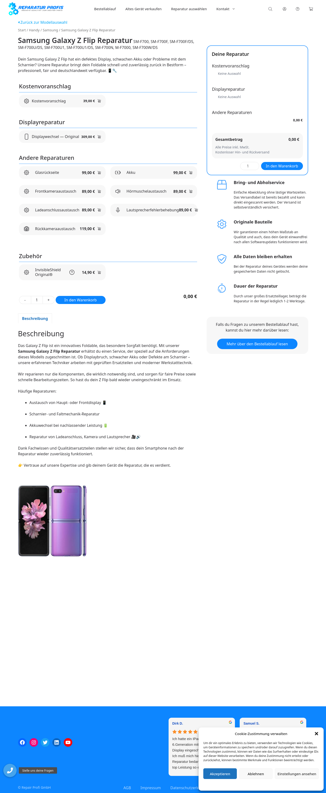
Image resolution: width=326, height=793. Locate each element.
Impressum (289, 785)
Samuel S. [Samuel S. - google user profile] (251, 723)
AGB (127, 787)
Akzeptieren (220, 773)
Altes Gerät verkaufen (143, 8)
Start (22, 30)
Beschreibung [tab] (35, 318)
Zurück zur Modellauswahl (43, 22)
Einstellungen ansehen (296, 773)
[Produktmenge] (37, 300)
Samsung (50, 30)
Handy (34, 30)
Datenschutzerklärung (264, 785)
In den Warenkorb (80, 300)
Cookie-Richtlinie (236, 785)
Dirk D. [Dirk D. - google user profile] (177, 723)
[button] (316, 733)
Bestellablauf (105, 8)
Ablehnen (256, 773)
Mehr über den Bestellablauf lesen (257, 344)
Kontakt (228, 9)
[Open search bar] (270, 9)
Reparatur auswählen (189, 8)
